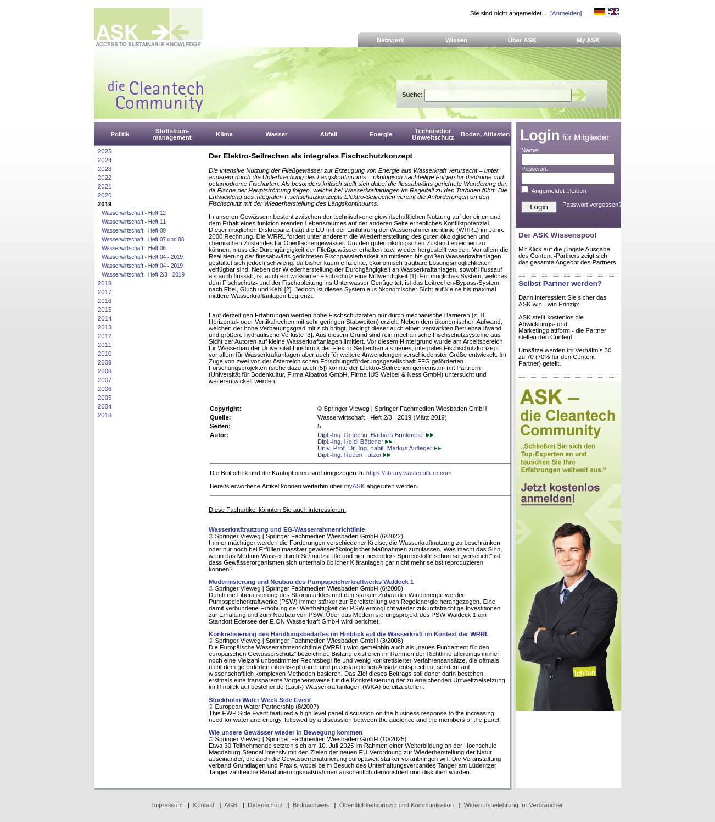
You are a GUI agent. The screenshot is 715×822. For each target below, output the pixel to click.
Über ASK (522, 40)
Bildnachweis (311, 805)
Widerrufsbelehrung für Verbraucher (513, 805)
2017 (104, 292)
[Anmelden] (566, 13)
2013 (104, 327)
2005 (104, 397)
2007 (104, 380)
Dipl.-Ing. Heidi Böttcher (354, 441)
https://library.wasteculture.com (409, 473)
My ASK (588, 40)
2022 (104, 177)
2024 (104, 160)
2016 (104, 300)
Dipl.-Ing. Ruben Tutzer (353, 454)
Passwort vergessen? (592, 204)
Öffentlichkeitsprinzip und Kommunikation (396, 805)
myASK (354, 486)
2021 (104, 186)
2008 (104, 371)
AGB (230, 805)
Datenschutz (265, 805)
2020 (104, 195)
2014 (104, 318)
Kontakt (204, 805)
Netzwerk (390, 40)
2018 (104, 283)
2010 (104, 353)
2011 (104, 344)
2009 (104, 362)
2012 (104, 336)
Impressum (167, 805)
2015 (104, 309)
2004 (104, 406)
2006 (104, 388)
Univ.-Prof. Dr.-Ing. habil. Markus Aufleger (379, 448)
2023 (104, 168)
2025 (104, 151)
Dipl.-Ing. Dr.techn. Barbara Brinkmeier (375, 435)
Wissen (456, 40)
